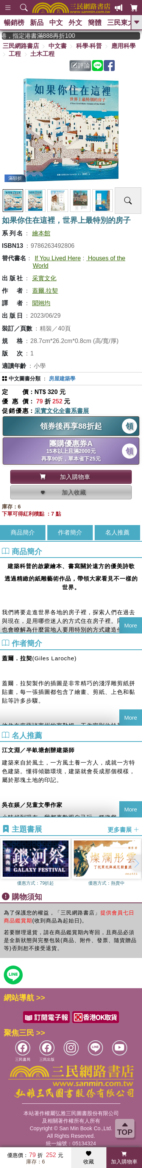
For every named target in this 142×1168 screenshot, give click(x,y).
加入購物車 (124, 1158)
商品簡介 (23, 532)
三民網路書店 (21, 46)
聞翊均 (41, 303)
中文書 (57, 46)
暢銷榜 (14, 22)
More (130, 625)
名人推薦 (117, 532)
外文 (75, 22)
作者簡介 (70, 532)
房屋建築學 (62, 378)
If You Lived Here (57, 258)
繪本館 (41, 233)
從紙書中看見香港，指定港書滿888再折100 (45, 35)
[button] (136, 863)
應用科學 (123, 46)
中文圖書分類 (25, 378)
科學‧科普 (89, 46)
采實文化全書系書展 (61, 411)
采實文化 (44, 278)
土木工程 (42, 54)
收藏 (88, 1158)
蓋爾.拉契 (45, 290)
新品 (37, 22)
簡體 (94, 22)
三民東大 (120, 22)
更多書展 (123, 829)
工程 (15, 54)
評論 (80, 65)
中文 (56, 22)
